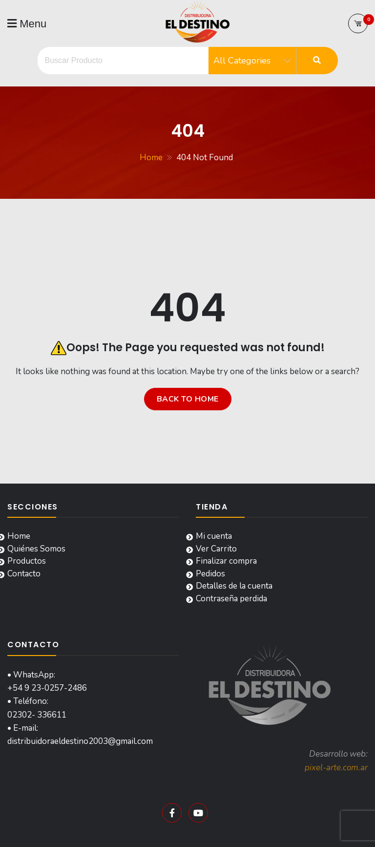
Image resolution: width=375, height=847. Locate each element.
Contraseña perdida (231, 598)
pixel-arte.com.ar (336, 767)
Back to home (188, 399)
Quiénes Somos (36, 548)
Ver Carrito (216, 548)
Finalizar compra (226, 561)
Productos (26, 561)
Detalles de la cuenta (234, 586)
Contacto (24, 573)
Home (18, 536)
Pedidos (210, 573)
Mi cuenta (214, 536)
